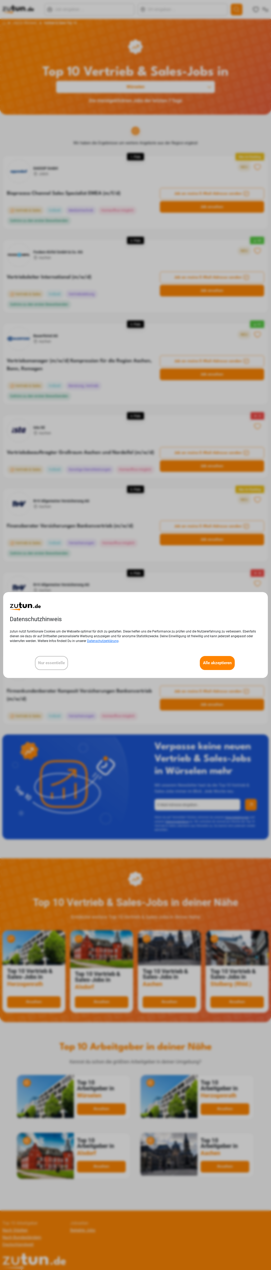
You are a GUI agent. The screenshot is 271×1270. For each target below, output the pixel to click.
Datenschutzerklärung (103, 641)
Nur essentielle (51, 662)
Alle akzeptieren (217, 662)
